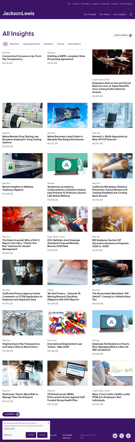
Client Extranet (126, 4)
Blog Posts (14, 44)
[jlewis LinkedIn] (115, 435)
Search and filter (121, 35)
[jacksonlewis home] (18, 12)
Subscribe (105, 4)
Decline (31, 435)
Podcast (60, 44)
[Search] (129, 14)
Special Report (74, 44)
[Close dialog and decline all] (48, 422)
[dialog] (26, 430)
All (5, 44)
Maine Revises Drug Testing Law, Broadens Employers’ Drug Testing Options (21, 139)
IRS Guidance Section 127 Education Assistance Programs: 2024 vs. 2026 (110, 243)
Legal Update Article (31, 44)
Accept (42, 435)
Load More (10, 414)
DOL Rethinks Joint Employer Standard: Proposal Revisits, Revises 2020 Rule (63, 243)
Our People (90, 14)
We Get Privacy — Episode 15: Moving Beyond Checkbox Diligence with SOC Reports (64, 296)
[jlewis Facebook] (128, 435)
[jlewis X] (121, 435)
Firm (69, 4)
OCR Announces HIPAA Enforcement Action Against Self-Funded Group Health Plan (66, 397)
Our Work (104, 14)
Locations (96, 4)
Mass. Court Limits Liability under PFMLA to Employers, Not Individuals (111, 397)
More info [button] (8, 435)
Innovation (85, 4)
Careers (76, 4)
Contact (114, 4)
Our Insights (119, 14)
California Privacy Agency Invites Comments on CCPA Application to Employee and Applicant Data (22, 296)
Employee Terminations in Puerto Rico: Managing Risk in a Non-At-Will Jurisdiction (110, 347)
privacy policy (9, 429)
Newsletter (48, 44)
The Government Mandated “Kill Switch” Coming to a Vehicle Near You (111, 296)
